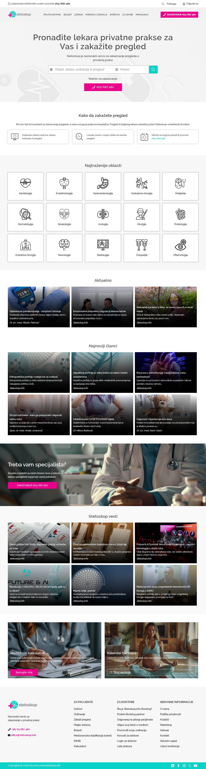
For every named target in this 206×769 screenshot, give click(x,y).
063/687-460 (62, 3)
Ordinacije (79, 714)
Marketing (166, 724)
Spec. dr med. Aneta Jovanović (26, 430)
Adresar (164, 730)
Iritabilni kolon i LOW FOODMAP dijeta (93, 419)
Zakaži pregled (82, 719)
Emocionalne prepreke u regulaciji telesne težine (99, 311)
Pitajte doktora (52, 15)
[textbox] (81, 69)
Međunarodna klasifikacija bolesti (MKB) (93, 738)
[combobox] (81, 70)
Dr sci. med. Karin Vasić (149, 430)
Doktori (78, 708)
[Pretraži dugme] (163, 4)
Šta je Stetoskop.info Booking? (134, 708)
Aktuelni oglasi (168, 740)
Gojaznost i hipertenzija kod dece (154, 419)
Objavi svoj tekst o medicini (132, 724)
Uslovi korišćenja (169, 746)
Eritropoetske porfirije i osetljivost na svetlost (34, 376)
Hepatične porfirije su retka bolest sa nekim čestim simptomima (100, 374)
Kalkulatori (80, 746)
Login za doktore (126, 740)
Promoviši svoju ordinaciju (132, 730)
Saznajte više (24, 672)
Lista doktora (124, 746)
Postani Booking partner (131, 714)
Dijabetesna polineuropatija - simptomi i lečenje (35, 311)
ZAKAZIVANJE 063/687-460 (32, 485)
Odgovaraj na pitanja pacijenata (135, 719)
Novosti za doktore (128, 735)
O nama (164, 708)
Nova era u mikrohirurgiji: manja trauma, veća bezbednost (161, 374)
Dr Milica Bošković (83, 430)
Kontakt (164, 735)
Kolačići (164, 719)
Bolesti (78, 730)
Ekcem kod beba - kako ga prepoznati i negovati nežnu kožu (36, 417)
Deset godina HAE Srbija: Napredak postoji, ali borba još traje (38, 546)
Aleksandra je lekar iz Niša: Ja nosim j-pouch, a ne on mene (165, 309)
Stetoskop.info (80, 322)
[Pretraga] (173, 4)
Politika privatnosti (170, 714)
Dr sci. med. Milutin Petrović (24, 322)
